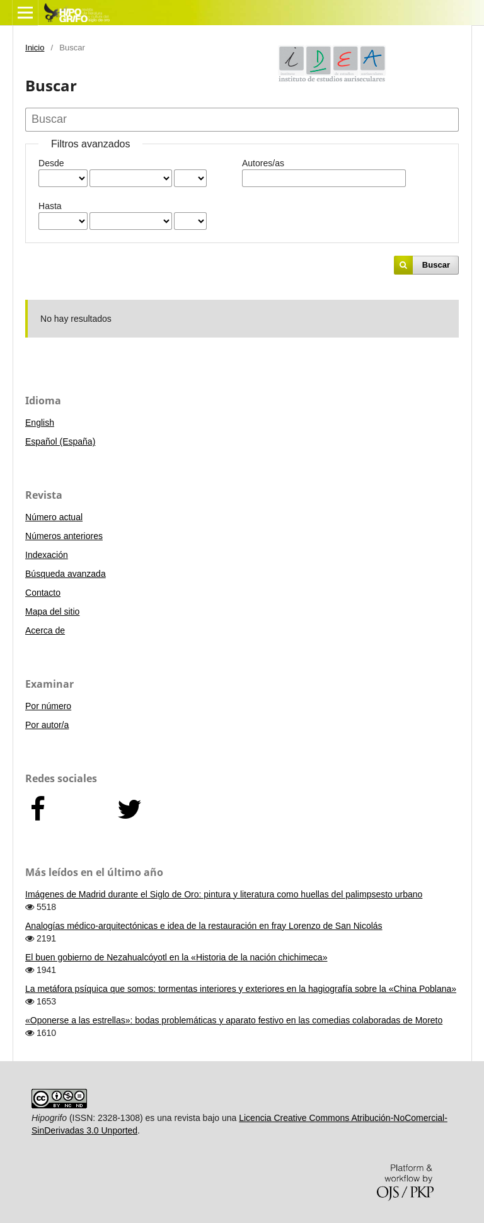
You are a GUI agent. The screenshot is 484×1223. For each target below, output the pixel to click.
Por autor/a (47, 725)
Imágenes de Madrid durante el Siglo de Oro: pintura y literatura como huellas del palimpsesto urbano (223, 894)
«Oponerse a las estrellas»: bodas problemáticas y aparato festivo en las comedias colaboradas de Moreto (233, 1020)
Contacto (42, 593)
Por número (48, 706)
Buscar (436, 265)
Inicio (34, 47)
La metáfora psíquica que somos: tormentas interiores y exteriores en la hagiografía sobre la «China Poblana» (240, 989)
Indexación (46, 555)
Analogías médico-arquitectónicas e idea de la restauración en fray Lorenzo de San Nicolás (204, 926)
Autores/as (263, 163)
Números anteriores (64, 536)
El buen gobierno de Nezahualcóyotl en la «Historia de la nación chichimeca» (176, 957)
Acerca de (45, 630)
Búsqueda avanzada (65, 574)
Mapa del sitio (52, 611)
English (39, 423)
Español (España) (60, 441)
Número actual (54, 517)
